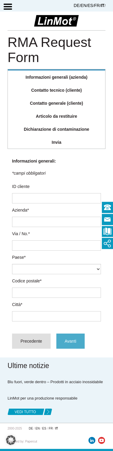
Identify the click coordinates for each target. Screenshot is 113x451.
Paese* (19, 257)
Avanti (71, 341)
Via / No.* (21, 233)
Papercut (31, 441)
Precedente (31, 341)
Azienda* (20, 210)
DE (77, 5)
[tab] (56, 76)
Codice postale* (27, 280)
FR (97, 5)
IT (102, 5)
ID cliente (21, 186)
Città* (17, 304)
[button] (11, 440)
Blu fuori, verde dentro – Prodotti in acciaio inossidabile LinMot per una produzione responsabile (55, 390)
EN (83, 5)
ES (90, 5)
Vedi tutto (25, 412)
